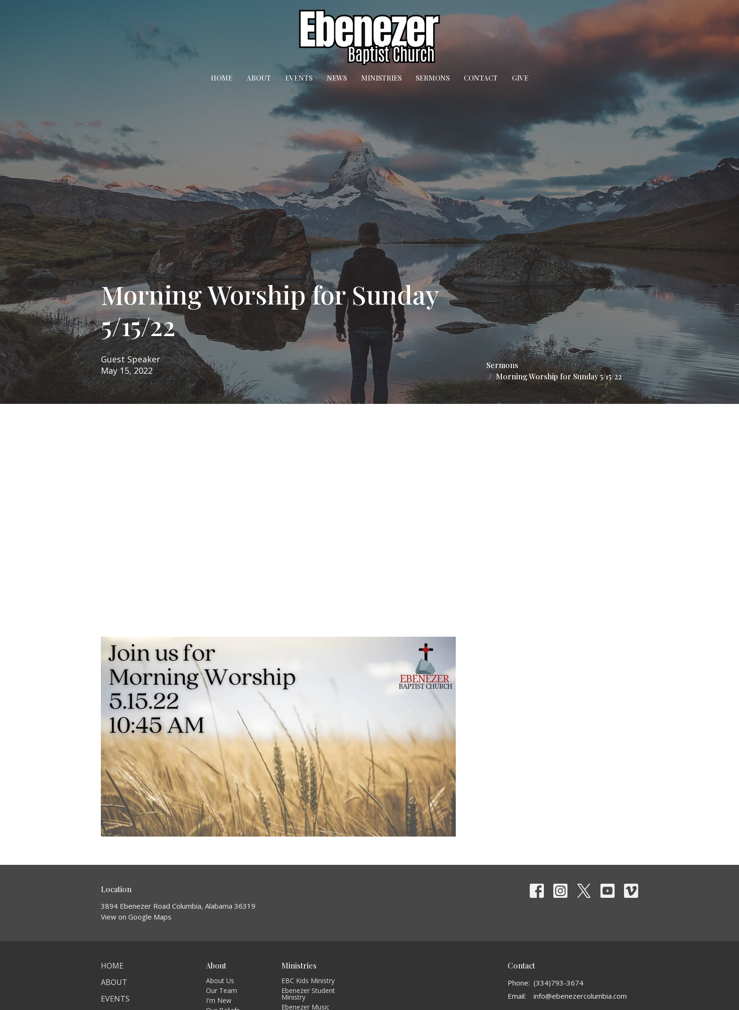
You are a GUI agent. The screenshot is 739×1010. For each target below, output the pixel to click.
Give (520, 77)
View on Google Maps (136, 916)
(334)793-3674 (558, 982)
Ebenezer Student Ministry (308, 994)
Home (221, 77)
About (258, 77)
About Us (220, 980)
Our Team (221, 990)
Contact (481, 77)
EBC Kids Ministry (308, 980)
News (337, 77)
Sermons (433, 77)
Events (298, 77)
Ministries (381, 77)
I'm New (218, 1000)
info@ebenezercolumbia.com (580, 996)
